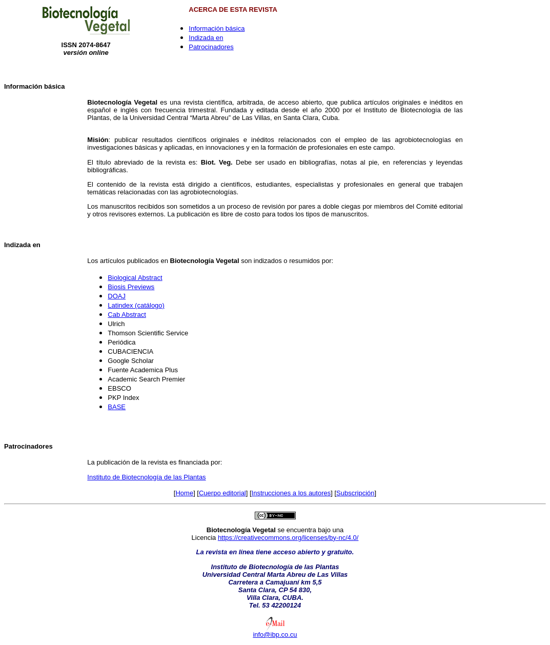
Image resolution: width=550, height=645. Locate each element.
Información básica (217, 28)
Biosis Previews (131, 287)
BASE (117, 407)
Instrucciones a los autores (291, 493)
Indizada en (206, 38)
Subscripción (355, 493)
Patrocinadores (211, 47)
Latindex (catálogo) (136, 305)
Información (23, 86)
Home (184, 493)
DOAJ (117, 296)
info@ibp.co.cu (275, 634)
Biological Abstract (135, 277)
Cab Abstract (127, 314)
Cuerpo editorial (222, 493)
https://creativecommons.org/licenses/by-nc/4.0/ (288, 537)
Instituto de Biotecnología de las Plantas (146, 477)
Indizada (17, 245)
